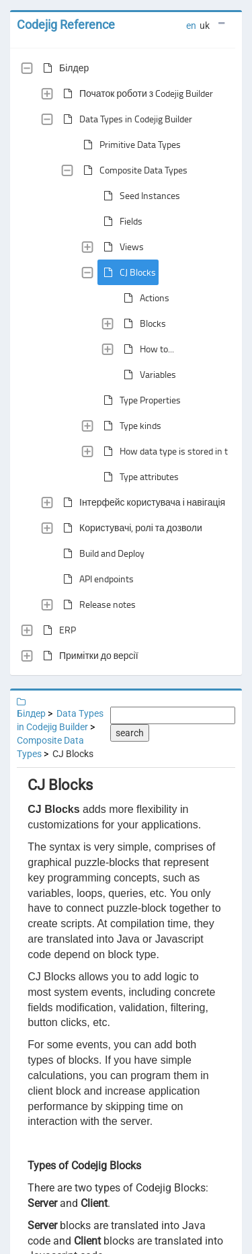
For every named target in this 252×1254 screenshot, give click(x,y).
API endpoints (96, 579)
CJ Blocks (127, 272)
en (191, 25)
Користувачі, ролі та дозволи (130, 528)
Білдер (63, 68)
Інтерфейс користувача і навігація (141, 502)
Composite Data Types (132, 170)
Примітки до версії (88, 655)
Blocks (142, 323)
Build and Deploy (101, 553)
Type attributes (138, 477)
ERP (57, 630)
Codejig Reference (66, 24)
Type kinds (129, 426)
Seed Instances (139, 196)
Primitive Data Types (129, 144)
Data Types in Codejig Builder (125, 119)
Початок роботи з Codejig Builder (135, 93)
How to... (146, 349)
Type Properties (139, 400)
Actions (143, 298)
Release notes (97, 604)
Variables (147, 374)
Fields (120, 221)
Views (121, 247)
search (130, 733)
